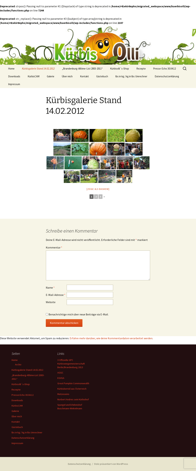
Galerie (50, 76)
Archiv (18, 364)
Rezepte (141, 68)
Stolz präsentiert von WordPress (111, 463)
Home (11, 68)
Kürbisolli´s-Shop (119, 68)
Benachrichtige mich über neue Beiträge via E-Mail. (79, 314)
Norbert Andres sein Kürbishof (73, 399)
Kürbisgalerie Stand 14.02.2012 (38, 68)
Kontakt (84, 76)
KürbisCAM (33, 76)
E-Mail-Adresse (55, 295)
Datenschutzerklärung (167, 76)
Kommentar (54, 247)
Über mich (67, 76)
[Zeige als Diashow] (98, 189)
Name (50, 287)
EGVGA (60, 378)
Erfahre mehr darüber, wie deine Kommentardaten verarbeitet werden (111, 338)
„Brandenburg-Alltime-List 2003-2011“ (82, 68)
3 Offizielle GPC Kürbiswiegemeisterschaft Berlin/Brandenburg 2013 (71, 363)
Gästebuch (102, 76)
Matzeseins (63, 394)
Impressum (14, 84)
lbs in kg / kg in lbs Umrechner (131, 76)
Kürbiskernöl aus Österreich (71, 388)
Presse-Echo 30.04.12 (164, 68)
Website (50, 302)
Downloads (14, 76)
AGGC (60, 372)
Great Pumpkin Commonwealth (73, 383)
